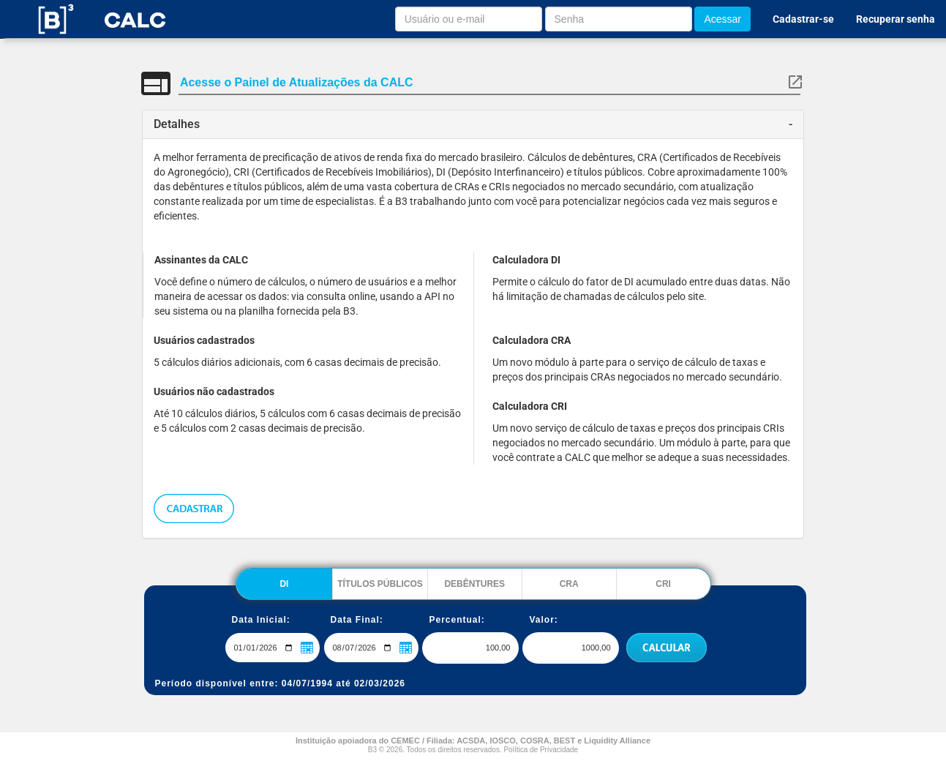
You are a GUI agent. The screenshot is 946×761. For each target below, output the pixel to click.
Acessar (722, 19)
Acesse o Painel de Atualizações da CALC (296, 82)
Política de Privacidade (540, 750)
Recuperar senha (895, 19)
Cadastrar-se (803, 19)
